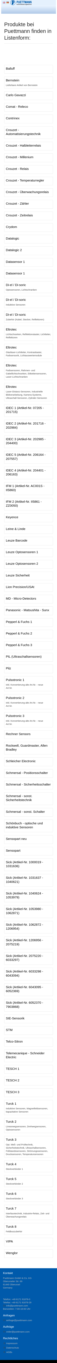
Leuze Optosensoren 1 (22, 552)
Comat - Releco (17, 106)
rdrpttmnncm (18, 1331)
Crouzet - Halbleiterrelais (23, 145)
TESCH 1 (12, 1068)
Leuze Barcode (16, 540)
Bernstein (12, 80)
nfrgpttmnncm (19, 1320)
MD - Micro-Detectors (21, 598)
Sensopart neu (16, 839)
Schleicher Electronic (21, 761)
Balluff (10, 68)
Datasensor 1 (15, 261)
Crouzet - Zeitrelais (19, 215)
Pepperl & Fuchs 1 (19, 622)
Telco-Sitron (14, 1041)
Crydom (11, 227)
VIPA (9, 1241)
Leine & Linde (15, 529)
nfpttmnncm (17, 1305)
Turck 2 (11, 1121)
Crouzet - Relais (17, 169)
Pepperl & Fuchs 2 (19, 633)
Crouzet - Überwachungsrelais (27, 192)
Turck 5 (11, 1179)
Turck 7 (11, 1208)
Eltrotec (11, 329)
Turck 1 (11, 1103)
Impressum (11, 1343)
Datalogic (12, 238)
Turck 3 (11, 1139)
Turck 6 (11, 1193)
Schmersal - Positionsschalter (27, 773)
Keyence (12, 517)
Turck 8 (11, 1226)
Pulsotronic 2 (15, 698)
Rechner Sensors (18, 734)
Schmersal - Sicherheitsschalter (28, 784)
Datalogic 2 (14, 250)
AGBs (9, 1352)
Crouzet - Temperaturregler (25, 180)
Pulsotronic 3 (15, 716)
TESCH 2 (12, 1080)
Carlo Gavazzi (16, 95)
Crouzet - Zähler (17, 203)
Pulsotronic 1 (15, 680)
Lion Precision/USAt (20, 587)
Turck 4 (11, 1164)
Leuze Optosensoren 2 (22, 563)
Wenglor (12, 1253)
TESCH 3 (12, 1092)
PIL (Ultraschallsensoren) (24, 656)
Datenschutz (12, 1347)
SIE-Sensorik (15, 1018)
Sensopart (13, 850)
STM (9, 1030)
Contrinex (13, 118)
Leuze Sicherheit (18, 575)
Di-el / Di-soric (16, 285)
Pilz (8, 668)
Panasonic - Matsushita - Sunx (27, 610)
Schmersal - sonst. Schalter (25, 811)
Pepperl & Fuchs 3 (19, 645)
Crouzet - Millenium (19, 157)
